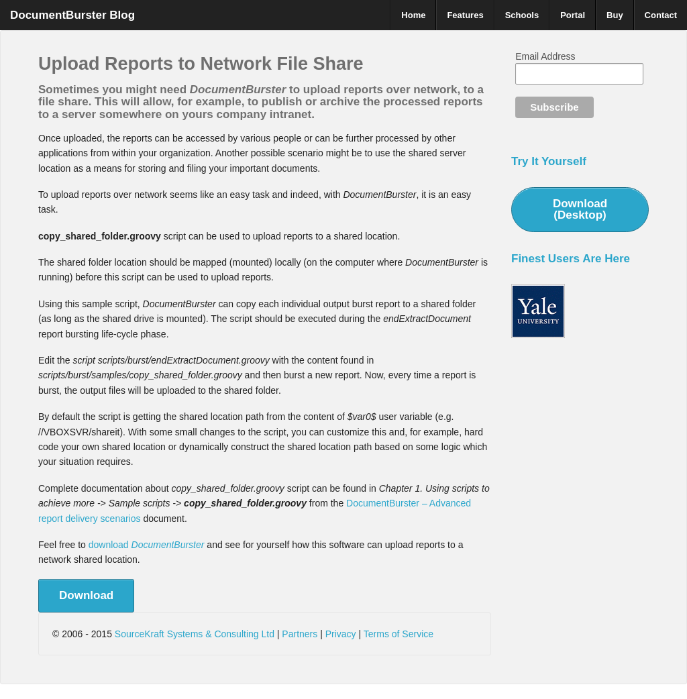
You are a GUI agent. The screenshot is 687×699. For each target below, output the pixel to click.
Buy (614, 15)
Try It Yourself (548, 161)
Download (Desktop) (580, 209)
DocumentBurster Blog (72, 15)
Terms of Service (398, 634)
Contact (661, 15)
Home (413, 15)
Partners (299, 634)
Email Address (545, 56)
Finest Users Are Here (570, 258)
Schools (522, 15)
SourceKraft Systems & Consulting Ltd (194, 634)
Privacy (340, 634)
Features (465, 15)
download (147, 544)
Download (86, 595)
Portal (572, 15)
